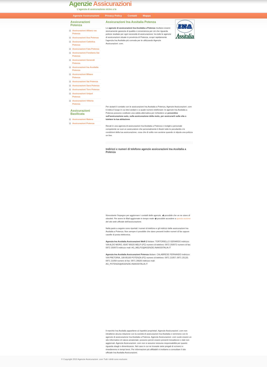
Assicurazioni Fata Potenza (85, 49)
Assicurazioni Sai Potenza (85, 81)
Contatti (132, 15)
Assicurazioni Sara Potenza (85, 85)
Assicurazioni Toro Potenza (85, 89)
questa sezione (183, 218)
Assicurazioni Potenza (83, 123)
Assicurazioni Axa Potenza (85, 37)
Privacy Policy (113, 15)
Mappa (147, 15)
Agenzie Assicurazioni (86, 15)
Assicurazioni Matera (82, 119)
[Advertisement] (137, 75)
